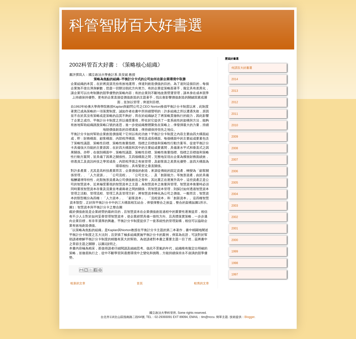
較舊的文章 (201, 283)
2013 (234, 91)
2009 (234, 136)
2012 (234, 102)
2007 (234, 159)
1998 (234, 263)
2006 (234, 171)
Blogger (250, 317)
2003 (234, 205)
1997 (234, 274)
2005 (234, 182)
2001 (234, 228)
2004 (234, 194)
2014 (234, 79)
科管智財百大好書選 (136, 25)
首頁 (140, 283)
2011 (234, 114)
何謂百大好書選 (241, 68)
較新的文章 (77, 283)
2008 (234, 148)
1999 (234, 251)
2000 (234, 240)
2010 (234, 125)
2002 (234, 217)
